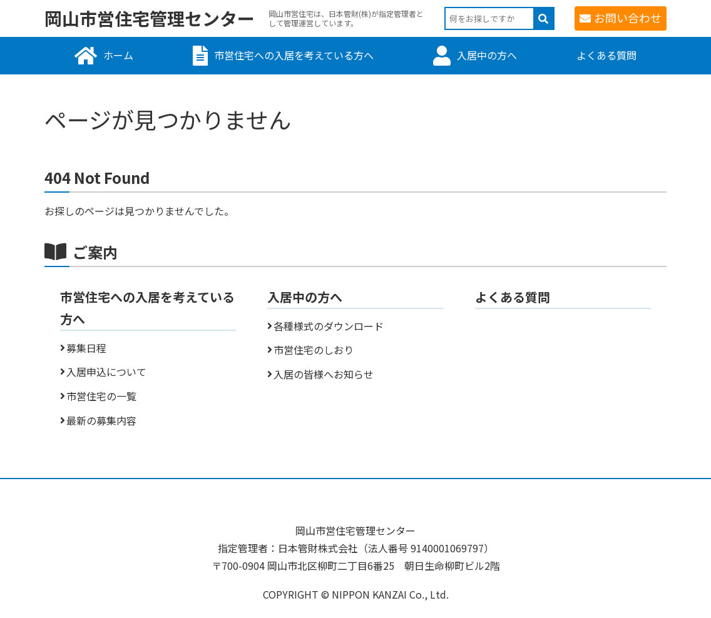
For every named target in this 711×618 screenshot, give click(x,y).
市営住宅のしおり (314, 349)
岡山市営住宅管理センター (149, 18)
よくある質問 (606, 55)
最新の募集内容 (101, 420)
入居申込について (106, 371)
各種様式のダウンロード (329, 325)
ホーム (118, 55)
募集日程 (86, 347)
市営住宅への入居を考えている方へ (294, 55)
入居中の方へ (487, 55)
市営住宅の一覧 (101, 395)
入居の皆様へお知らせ (324, 374)
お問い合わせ (628, 17)
